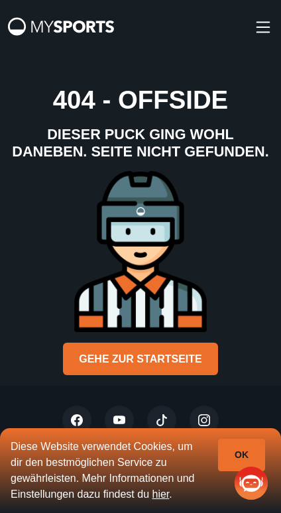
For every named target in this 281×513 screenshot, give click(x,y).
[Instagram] (204, 420)
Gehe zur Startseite (140, 359)
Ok (242, 454)
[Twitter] (76, 420)
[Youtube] (119, 420)
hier (160, 494)
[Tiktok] (161, 420)
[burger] (263, 26)
